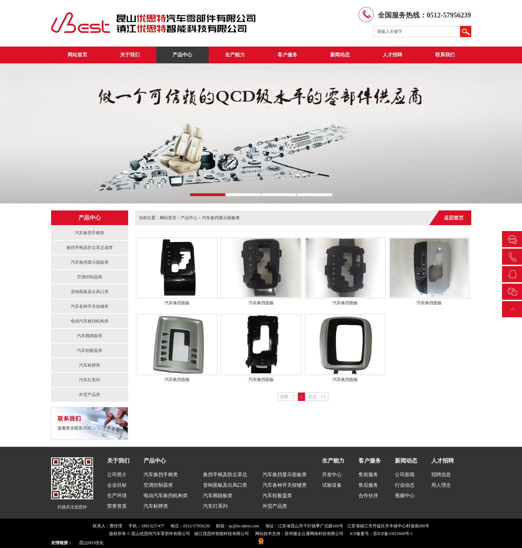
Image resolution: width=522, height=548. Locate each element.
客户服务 (287, 54)
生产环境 (117, 495)
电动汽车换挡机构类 (90, 321)
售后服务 (368, 485)
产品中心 (182, 54)
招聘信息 (441, 474)
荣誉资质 (117, 506)
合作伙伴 (368, 495)
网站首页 (77, 54)
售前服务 (368, 474)
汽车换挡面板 (177, 302)
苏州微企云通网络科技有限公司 (314, 533)
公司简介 (117, 474)
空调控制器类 (89, 277)
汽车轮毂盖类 (89, 350)
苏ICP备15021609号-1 (393, 533)
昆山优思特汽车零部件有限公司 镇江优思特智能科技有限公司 (190, 533)
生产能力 (235, 54)
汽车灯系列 (89, 379)
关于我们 (130, 54)
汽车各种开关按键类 (90, 306)
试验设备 (332, 485)
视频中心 (405, 495)
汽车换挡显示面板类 (90, 262)
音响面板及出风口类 (90, 291)
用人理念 (441, 485)
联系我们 (445, 54)
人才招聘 (392, 54)
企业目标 (117, 485)
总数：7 (287, 396)
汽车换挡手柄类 (89, 232)
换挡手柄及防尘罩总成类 (90, 247)
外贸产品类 (89, 394)
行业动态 (405, 485)
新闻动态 (340, 54)
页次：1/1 (317, 396)
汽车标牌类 (89, 365)
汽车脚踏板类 (89, 335)
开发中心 (332, 474)
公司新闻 (405, 474)
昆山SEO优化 (91, 542)
